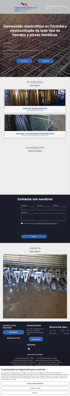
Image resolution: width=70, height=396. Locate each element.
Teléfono (56, 205)
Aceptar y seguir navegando (35, 383)
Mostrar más (7, 56)
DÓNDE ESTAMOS (35, 151)
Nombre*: (24, 205)
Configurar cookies (35, 388)
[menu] (66, 6)
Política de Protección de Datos (46, 223)
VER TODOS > (35, 85)
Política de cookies (47, 363)
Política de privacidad (33, 363)
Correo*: (39, 205)
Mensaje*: (24, 212)
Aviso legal (20, 363)
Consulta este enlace (46, 378)
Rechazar (35, 393)
